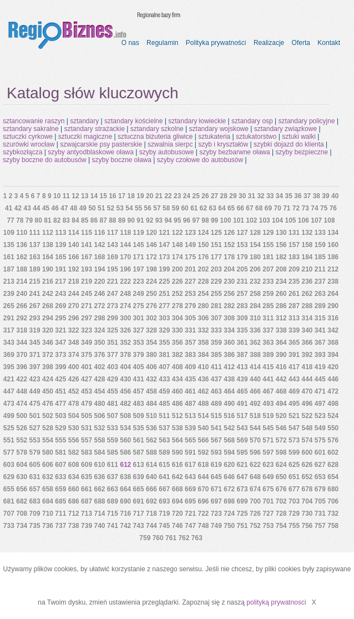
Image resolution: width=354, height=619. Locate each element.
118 (125, 232)
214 (21, 281)
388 (255, 355)
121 (164, 232)
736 (47, 526)
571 (268, 440)
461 (190, 391)
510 (151, 416)
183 (294, 257)
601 (320, 452)
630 (21, 477)
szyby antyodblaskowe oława (91, 152)
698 (229, 501)
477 (60, 403)
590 (177, 452)
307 (216, 318)
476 (47, 403)
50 (91, 208)
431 (138, 379)
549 (320, 428)
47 (64, 208)
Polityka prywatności (216, 43)
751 (242, 526)
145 (138, 245)
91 (140, 220)
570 (255, 440)
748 (203, 526)
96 (186, 220)
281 (216, 306)
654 (332, 477)
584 (99, 452)
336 (255, 330)
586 (125, 452)
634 (73, 477)
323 (86, 330)
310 (255, 318)
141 (86, 245)
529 (60, 428)
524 (332, 416)
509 (138, 416)
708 (21, 513)
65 (231, 208)
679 (320, 489)
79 (29, 220)
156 (281, 245)
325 (112, 330)
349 (86, 342)
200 (177, 269)
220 (99, 281)
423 (35, 379)
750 (229, 526)
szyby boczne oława (121, 160)
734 (21, 526)
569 (242, 440)
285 (268, 306)
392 (306, 355)
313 (294, 318)
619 (216, 465)
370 (21, 355)
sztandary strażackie (94, 129)
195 (112, 269)
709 (35, 513)
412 (229, 367)
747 (190, 526)
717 (138, 513)
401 (86, 367)
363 (268, 342)
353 (138, 342)
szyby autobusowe (166, 152)
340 (306, 330)
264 (332, 294)
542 (229, 428)
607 (60, 465)
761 (170, 538)
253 (190, 294)
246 (99, 294)
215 (35, 281)
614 (151, 465)
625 (294, 465)
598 (281, 452)
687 (86, 501)
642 (177, 477)
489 (216, 403)
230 (229, 281)
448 (21, 391)
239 (8, 294)
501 (35, 416)
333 (216, 330)
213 (8, 281)
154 (255, 245)
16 (112, 196)
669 (190, 489)
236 (306, 281)
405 (138, 367)
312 (281, 318)
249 (138, 294)
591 (190, 452)
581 (60, 452)
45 (45, 208)
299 (112, 318)
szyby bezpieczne (301, 152)
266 (21, 306)
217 (60, 281)
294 (47, 318)
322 (73, 330)
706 (332, 501)
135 (8, 245)
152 (229, 245)
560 (125, 440)
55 (138, 208)
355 (164, 342)
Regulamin (162, 43)
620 (229, 465)
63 (212, 208)
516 (229, 416)
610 (99, 465)
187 (8, 269)
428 (99, 379)
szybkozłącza (22, 152)
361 (242, 342)
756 (306, 526)
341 (320, 330)
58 (166, 208)
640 (151, 477)
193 (86, 269)
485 (164, 403)
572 (281, 440)
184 (306, 257)
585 (112, 452)
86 (94, 220)
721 (190, 513)
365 (294, 342)
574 (306, 440)
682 (21, 501)
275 (138, 306)
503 (60, 416)
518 (255, 416)
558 (99, 440)
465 (242, 391)
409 (190, 367)
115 (86, 232)
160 (332, 245)
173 (164, 257)
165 (60, 257)
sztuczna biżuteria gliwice (155, 136)
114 (73, 232)
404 (125, 367)
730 (306, 513)
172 (151, 257)
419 (320, 367)
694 (177, 501)
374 (73, 355)
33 (270, 196)
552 (21, 440)
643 (190, 477)
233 (268, 281)
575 (320, 440)
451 (60, 391)
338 (281, 330)
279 (190, 306)
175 (190, 257)
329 (164, 330)
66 (240, 208)
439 (242, 379)
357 (190, 342)
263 (320, 294)
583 (86, 452)
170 (125, 257)
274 (125, 306)
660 (73, 489)
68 (258, 208)
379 (138, 355)
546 (281, 428)
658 (47, 489)
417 (294, 367)
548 (306, 428)
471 (320, 391)
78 (19, 220)
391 (294, 355)
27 (214, 196)
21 (159, 196)
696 (203, 501)
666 (151, 489)
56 (147, 208)
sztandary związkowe (285, 129)
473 (8, 403)
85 (84, 220)
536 (151, 428)
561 (138, 440)
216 (47, 281)
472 (332, 391)
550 (332, 428)
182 (281, 257)
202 (203, 269)
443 (294, 379)
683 (35, 501)
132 (306, 232)
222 (125, 281)
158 (306, 245)
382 (177, 355)
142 (99, 245)
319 (35, 330)
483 (138, 403)
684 (47, 501)
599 (294, 452)
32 (260, 196)
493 (268, 403)
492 (255, 403)
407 (164, 367)
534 (125, 428)
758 (332, 526)
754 (281, 526)
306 (203, 318)
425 (60, 379)
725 (242, 513)
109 (8, 232)
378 (125, 355)
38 (316, 196)
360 (229, 342)
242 (47, 294)
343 (8, 342)
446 (332, 379)
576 (332, 440)
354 (151, 342)
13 (84, 196)
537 (164, 428)
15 (103, 196)
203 (216, 269)
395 (8, 367)
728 (281, 513)
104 (277, 220)
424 (47, 379)
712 (73, 513)
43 (27, 208)
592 (203, 452)
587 (138, 452)
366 (306, 342)
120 (151, 232)
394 (332, 355)
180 (255, 257)
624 (281, 465)
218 (73, 281)
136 (21, 245)
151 (216, 245)
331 (190, 330)
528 (47, 428)
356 (177, 342)
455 (112, 391)
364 (281, 342)
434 (177, 379)
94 (167, 220)
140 (73, 245)
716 (125, 513)
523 (320, 416)
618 (203, 465)
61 (194, 208)
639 (138, 477)
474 (21, 403)
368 (332, 342)
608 (73, 465)
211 (320, 269)
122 (177, 232)
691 (138, 501)
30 (242, 196)
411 (216, 367)
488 (203, 403)
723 (216, 513)
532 (99, 428)
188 (21, 269)
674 (255, 489)
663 (112, 489)
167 (86, 257)
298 (99, 318)
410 (203, 367)
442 (281, 379)
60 (184, 208)
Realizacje (269, 43)
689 (112, 501)
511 (164, 416)
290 (332, 306)
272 (99, 306)
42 (18, 208)
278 (177, 306)
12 (75, 196)
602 (332, 452)
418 (306, 367)
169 (112, 257)
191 (60, 269)
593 (216, 452)
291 (8, 318)
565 (190, 440)
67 (249, 208)
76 (333, 208)
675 (268, 489)
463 (216, 391)
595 (242, 452)
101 (238, 220)
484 (151, 403)
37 (307, 196)
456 (125, 391)
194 (99, 269)
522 (306, 416)
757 (320, 526)
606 (47, 465)
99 (214, 220)
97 (196, 220)
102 (251, 220)
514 (203, 416)
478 (73, 403)
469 (294, 391)
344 (21, 342)
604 (21, 465)
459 (164, 391)
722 (203, 513)
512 (177, 416)
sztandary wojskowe (219, 129)
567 (216, 440)
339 (294, 330)
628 (332, 465)
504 (73, 416)
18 (131, 196)
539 (190, 428)
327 (138, 330)
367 (320, 342)
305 (190, 318)
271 (86, 306)
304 (177, 318)
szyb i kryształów (223, 144)
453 (86, 391)
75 (323, 208)
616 (177, 465)
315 (320, 318)
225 (164, 281)
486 (177, 403)
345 (35, 342)
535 (138, 428)
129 (268, 232)
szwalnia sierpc (170, 144)
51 (101, 208)
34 (279, 196)
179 (242, 257)
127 (242, 232)
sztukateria (214, 136)
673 (242, 489)
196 (125, 269)
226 (177, 281)
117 (112, 232)
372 (47, 355)
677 (294, 489)
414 (255, 367)
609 (86, 465)
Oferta (301, 43)
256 (229, 294)
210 (306, 269)
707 (8, 513)
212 (332, 269)
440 (255, 379)
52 (110, 208)
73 (305, 208)
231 (242, 281)
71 (286, 208)
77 (10, 220)
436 (203, 379)
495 (294, 403)
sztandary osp (252, 121)
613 (138, 465)
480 (99, 403)
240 (21, 294)
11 (66, 196)
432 (151, 379)
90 (131, 220)
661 (86, 489)
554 (47, 440)
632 (47, 477)
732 (332, 513)
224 (151, 281)
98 (205, 220)
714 (99, 513)
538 (177, 428)
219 (86, 281)
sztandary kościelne (133, 121)
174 (177, 257)
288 (306, 306)
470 (306, 391)
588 (151, 452)
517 (242, 416)
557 (86, 440)
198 (151, 269)
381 (164, 355)
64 (221, 208)
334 (229, 330)
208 (281, 269)
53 (120, 208)
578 (21, 452)
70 (277, 208)
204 (229, 269)
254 (203, 294)
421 (8, 379)
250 (151, 294)
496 (306, 403)
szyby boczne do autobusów (45, 160)
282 (229, 306)
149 (190, 245)
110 (21, 232)
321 (60, 330)
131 (294, 232)
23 (177, 196)
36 (297, 196)
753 (268, 526)
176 (203, 257)
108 (329, 220)
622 (255, 465)
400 (73, 367)
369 (8, 355)
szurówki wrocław (28, 144)
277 (164, 306)
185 (320, 257)
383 (190, 355)
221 (112, 281)
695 (190, 501)
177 (216, 257)
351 (112, 342)
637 (112, 477)
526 (21, 428)
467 (268, 391)
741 (112, 526)
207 (268, 269)
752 (255, 526)
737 (60, 526)
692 (151, 501)
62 (203, 208)
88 (112, 220)
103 (264, 220)
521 (294, 416)
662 (99, 489)
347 (60, 342)
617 (190, 465)
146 (151, 245)
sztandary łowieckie (197, 121)
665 (138, 489)
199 (164, 269)
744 (151, 526)
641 (164, 477)
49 (83, 208)
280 (203, 306)
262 (306, 294)
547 (294, 428)
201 (190, 269)
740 (99, 526)
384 (203, 355)
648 (255, 477)
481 (112, 403)
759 (144, 538)
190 (47, 269)
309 (242, 318)
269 (60, 306)
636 (99, 477)
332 (203, 330)
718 (151, 513)
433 (164, 379)
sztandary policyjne (307, 121)
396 (21, 367)
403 (112, 367)
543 (242, 428)
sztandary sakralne (31, 129)
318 (21, 330)
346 (47, 342)
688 (99, 501)
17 (121, 196)
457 (138, 391)
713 (86, 513)
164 (47, 257)
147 (164, 245)
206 (255, 269)
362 (255, 342)
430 (125, 379)
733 (8, 526)
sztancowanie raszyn (33, 121)
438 (229, 379)
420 (332, 367)
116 (99, 232)
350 (99, 342)
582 (73, 452)
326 (125, 330)
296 (73, 318)
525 (8, 428)
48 (73, 208)
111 (35, 232)
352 (125, 342)
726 (255, 513)
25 (196, 196)
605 (35, 465)
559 (112, 440)
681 (8, 501)
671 (216, 489)
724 (229, 513)
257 (242, 294)
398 (47, 367)
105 (290, 220)
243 (60, 294)
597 (268, 452)
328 (151, 330)
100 (225, 220)
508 (125, 416)
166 (73, 257)
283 (242, 306)
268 (47, 306)
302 (151, 318)
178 (229, 257)
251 (164, 294)
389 (268, 355)
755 (294, 526)
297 (86, 318)
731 (320, 513)
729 (294, 513)
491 (242, 403)
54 (129, 208)
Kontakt (328, 43)
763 (197, 538)
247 (112, 294)
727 (268, 513)
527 (35, 428)
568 (229, 440)
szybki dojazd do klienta (289, 144)
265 (8, 306)
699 (242, 501)
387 (242, 355)
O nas (130, 43)
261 (294, 294)
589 (164, 452)
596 (255, 452)
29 (232, 196)
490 (229, 403)
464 (229, 391)
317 (8, 330)
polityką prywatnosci (276, 602)
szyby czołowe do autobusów (200, 160)
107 (316, 220)
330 (177, 330)
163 (35, 257)
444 (306, 379)
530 (73, 428)
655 (8, 489)
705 (320, 501)
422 (21, 379)
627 (320, 465)
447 (8, 391)
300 (125, 318)
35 (288, 196)
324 (99, 330)
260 (281, 294)
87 (103, 220)
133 (320, 232)
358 (203, 342)
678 (306, 489)
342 (332, 330)
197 (138, 269)
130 (281, 232)
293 (35, 318)
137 (35, 245)
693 (164, 501)
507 (112, 416)
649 (268, 477)
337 (268, 330)
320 (47, 330)
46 (55, 208)
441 (268, 379)
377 (112, 355)
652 (306, 477)
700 (255, 501)
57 (156, 208)
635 (86, 477)
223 (138, 281)
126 (229, 232)
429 (112, 379)
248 (125, 294)
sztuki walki (299, 136)
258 (255, 294)
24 (186, 196)
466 (255, 391)
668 (177, 489)
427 (86, 379)
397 (35, 367)
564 (177, 440)
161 (8, 257)
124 (203, 232)
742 (125, 526)
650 (281, 477)
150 (203, 245)
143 (112, 245)
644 (203, 477)
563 (164, 440)
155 (268, 245)
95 (177, 220)
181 (268, 257)
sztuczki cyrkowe (28, 136)
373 (60, 355)
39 (325, 196)
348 (73, 342)
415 (268, 367)
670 (203, 489)
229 (216, 281)
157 (294, 245)
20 (149, 196)
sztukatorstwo (256, 136)
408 (177, 367)
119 (138, 232)
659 (60, 489)
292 (21, 318)
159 (320, 245)
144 (125, 245)
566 (203, 440)
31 (251, 196)
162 (21, 257)
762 (183, 538)
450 (47, 391)
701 (268, 501)
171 (138, 257)
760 (158, 538)
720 (177, 513)
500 (21, 416)
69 (268, 208)
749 (216, 526)
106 (303, 220)
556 (73, 440)
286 (281, 306)
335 (242, 330)
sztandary (84, 121)
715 (112, 513)
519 (268, 416)
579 (35, 452)
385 (216, 355)
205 (242, 269)
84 (75, 220)
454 (99, 391)
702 (281, 501)
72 (296, 208)
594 (229, 452)
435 (190, 379)
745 (164, 526)
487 (190, 403)
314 (306, 318)
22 (167, 196)
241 (35, 294)
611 (112, 465)
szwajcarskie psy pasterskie (101, 144)
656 (21, 489)
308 (229, 318)
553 (35, 440)
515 (216, 416)
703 (294, 501)
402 (99, 367)
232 (255, 281)
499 (8, 416)
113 (60, 232)
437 (216, 379)
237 (320, 281)
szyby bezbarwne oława (234, 152)
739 (86, 526)
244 (73, 294)
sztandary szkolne (157, 129)
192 (73, 269)
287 (294, 306)
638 (125, 477)
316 (332, 318)
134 (332, 232)
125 (216, 232)
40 (334, 196)
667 (164, 489)
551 (8, 440)
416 (281, 367)
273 (112, 306)
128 (255, 232)
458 (151, 391)
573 (294, 440)
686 (73, 501)
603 (8, 465)
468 (281, 391)
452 (73, 391)
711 (60, 513)
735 (35, 526)
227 (190, 281)
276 (151, 306)
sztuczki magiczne (85, 136)
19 (140, 196)
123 (190, 232)
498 (332, 403)
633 (60, 477)
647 (242, 477)
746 (177, 526)
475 (35, 403)
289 (320, 306)
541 (216, 428)
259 (268, 294)
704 (306, 501)
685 (60, 501)
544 (255, 428)
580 (47, 452)
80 (38, 220)
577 (8, 452)
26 (205, 196)
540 (203, 428)
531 (86, 428)
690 (125, 501)
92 (149, 220)
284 (255, 306)
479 (86, 403)
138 (47, 245)
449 (35, 391)
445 (320, 379)
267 (35, 306)
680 (332, 489)
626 (306, 465)
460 (177, 391)
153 (242, 245)
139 (60, 245)
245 (86, 294)
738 (73, 526)
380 (151, 355)
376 (99, 355)
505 (86, 416)
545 (268, 428)
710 (47, 513)
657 (35, 489)
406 (151, 367)
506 (99, 416)
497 (320, 403)
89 (121, 220)
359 (216, 342)
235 (294, 281)
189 (35, 269)
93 (159, 220)
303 (164, 318)
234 (281, 281)
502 (47, 416)
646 (229, 477)
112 (47, 232)
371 (35, 355)
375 (86, 355)
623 (268, 465)
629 (8, 477)
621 (242, 465)
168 (99, 257)
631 (35, 477)
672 (229, 489)
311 (268, 318)
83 (66, 220)
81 (47, 220)
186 (332, 257)
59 (175, 208)
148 (177, 245)
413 (242, 367)
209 (294, 269)
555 (60, 440)
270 (73, 306)
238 (332, 281)
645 (216, 477)
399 (60, 367)
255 (216, 294)
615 (164, 465)
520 (281, 416)
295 (60, 318)
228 (203, 281)
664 (125, 489)
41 (8, 208)
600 (306, 452)
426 (73, 379)
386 (229, 355)
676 (281, 489)
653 (320, 477)
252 (177, 294)
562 (151, 440)
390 (281, 355)
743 (138, 526)
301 (138, 318)
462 (203, 391)
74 (314, 208)
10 (56, 196)
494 (281, 403)
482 (125, 403)
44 (36, 208)
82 (56, 220)
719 (164, 513)
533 (112, 428)
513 (190, 416)
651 (294, 477)
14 (94, 196)
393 (320, 355)
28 (223, 196)
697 (216, 501)
